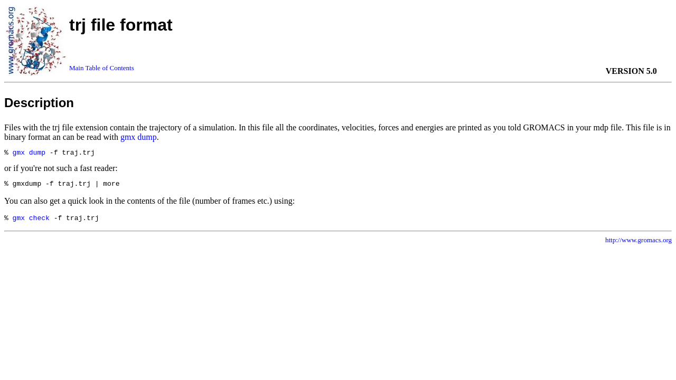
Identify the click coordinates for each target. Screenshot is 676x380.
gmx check (31, 222)
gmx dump (138, 136)
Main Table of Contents (101, 68)
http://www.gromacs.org (638, 245)
